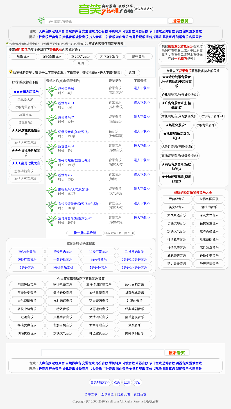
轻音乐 (43, 37)
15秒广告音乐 (98, 251)
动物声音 (58, 31)
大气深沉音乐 (109, 56)
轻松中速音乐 (27, 309)
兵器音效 (182, 31)
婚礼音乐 (68, 37)
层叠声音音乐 (62, 317)
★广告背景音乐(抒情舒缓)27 (176, 105)
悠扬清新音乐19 (25, 171)
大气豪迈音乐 (176, 215)
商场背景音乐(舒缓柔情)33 (179, 155)
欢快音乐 (82, 37)
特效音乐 (63, 309)
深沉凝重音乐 (52, 56)
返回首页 (140, 394)
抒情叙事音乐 (176, 239)
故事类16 (25, 115)
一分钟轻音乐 (62, 259)
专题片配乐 (137, 37)
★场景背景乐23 (176, 125)
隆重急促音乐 (134, 317)
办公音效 (101, 31)
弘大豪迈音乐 (98, 301)
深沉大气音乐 (80, 56)
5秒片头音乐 (27, 251)
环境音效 (128, 31)
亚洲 (127, 382)
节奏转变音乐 (27, 292)
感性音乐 (23, 56)
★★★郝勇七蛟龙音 (26, 163)
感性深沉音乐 (209, 247)
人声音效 (45, 31)
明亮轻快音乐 (27, 284)
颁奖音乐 (134, 325)
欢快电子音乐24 (212, 116)
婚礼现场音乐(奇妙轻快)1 (179, 116)
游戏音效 (195, 31)
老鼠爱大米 (25, 99)
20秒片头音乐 (134, 251)
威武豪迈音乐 (176, 255)
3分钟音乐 (27, 267)
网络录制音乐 (134, 333)
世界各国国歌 (209, 199)
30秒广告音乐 (27, 259)
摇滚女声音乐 (27, 325)
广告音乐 (108, 37)
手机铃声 (115, 31)
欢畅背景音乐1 (206, 125)
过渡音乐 (27, 317)
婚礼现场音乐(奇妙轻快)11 (179, 94)
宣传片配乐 (154, 37)
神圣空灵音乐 (98, 333)
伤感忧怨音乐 (27, 333)
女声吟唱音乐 (98, 325)
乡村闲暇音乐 (62, 301)
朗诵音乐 (182, 37)
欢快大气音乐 (62, 333)
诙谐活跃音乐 (62, 284)
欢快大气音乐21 (25, 178)
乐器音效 (142, 31)
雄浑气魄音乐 (134, 292)
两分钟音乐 (99, 259)
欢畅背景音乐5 (25, 107)
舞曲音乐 (122, 37)
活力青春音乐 (176, 263)
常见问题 (107, 394)
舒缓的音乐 (209, 207)
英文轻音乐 (177, 207)
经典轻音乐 (177, 199)
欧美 (117, 382)
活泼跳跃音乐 (209, 239)
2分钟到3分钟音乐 (134, 259)
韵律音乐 (138, 56)
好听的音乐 (135, 301)
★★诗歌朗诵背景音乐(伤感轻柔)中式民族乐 (176, 81)
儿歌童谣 (168, 37)
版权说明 (123, 394)
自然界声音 (73, 31)
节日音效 (155, 31)
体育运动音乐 (98, 309)
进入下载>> (142, 88)
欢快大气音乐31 (25, 142)
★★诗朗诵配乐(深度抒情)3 (176, 179)
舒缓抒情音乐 (209, 263)
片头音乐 (95, 37)
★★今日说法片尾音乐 (26, 153)
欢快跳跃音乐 (98, 292)
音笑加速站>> (100, 382)
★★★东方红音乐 (25, 91)
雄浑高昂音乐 (209, 231)
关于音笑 (91, 394)
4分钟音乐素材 (63, 267)
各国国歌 (195, 37)
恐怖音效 (168, 31)
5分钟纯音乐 (98, 267)
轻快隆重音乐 (209, 223)
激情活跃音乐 (98, 317)
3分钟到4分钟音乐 (134, 267)
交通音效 (88, 31)
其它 (137, 382)
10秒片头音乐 (62, 251)
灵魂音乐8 (25, 122)
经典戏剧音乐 (134, 309)
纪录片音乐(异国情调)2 (177, 146)
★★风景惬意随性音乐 (26, 133)
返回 (81, 63)
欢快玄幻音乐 (134, 284)
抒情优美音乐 (176, 247)
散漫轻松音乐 (62, 292)
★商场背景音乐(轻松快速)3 (176, 167)
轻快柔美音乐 (209, 255)
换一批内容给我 (85, 233)
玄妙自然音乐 (62, 325)
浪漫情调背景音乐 (98, 284)
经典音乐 (55, 37)
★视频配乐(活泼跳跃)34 (176, 136)
